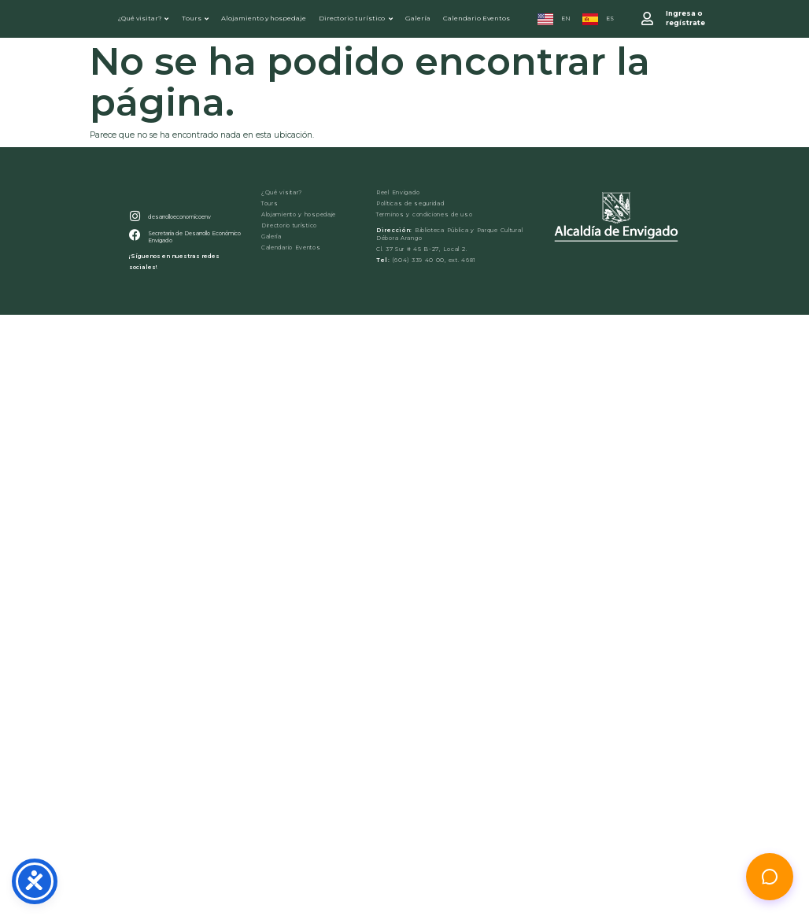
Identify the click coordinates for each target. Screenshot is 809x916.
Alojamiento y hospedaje (264, 19)
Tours (195, 19)
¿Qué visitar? (143, 19)
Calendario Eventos (477, 19)
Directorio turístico (356, 19)
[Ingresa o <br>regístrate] (648, 19)
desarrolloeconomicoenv (175, 233)
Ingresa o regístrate (685, 19)
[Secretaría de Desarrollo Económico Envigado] (133, 250)
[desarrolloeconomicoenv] (133, 233)
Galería (418, 19)
